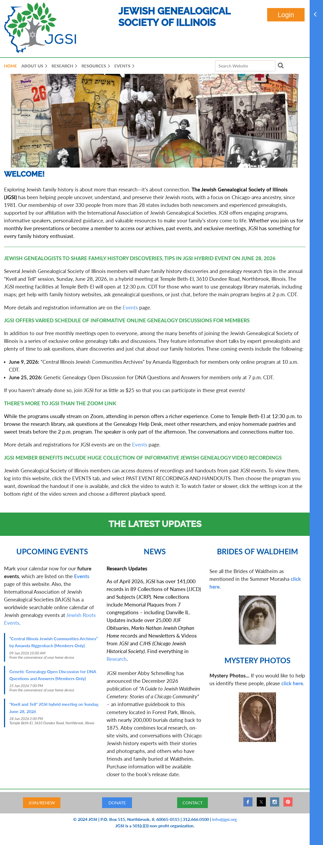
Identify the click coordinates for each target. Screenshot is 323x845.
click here (292, 683)
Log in (286, 14)
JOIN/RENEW (41, 802)
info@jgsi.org (224, 819)
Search (280, 65)
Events (130, 307)
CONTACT (192, 802)
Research (117, 659)
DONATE (117, 802)
